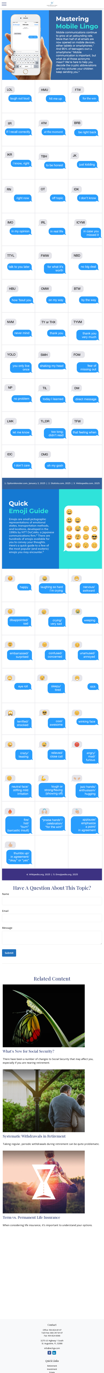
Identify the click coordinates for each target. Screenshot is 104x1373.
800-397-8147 (56, 1332)
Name (5, 894)
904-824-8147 (55, 1330)
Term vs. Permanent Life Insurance (31, 1217)
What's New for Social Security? (28, 1051)
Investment (52, 1369)
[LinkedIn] (54, 1353)
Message (7, 927)
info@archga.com (52, 1348)
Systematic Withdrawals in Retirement (34, 1136)
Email (5, 911)
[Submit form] (9, 953)
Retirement (52, 1366)
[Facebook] (49, 1353)
